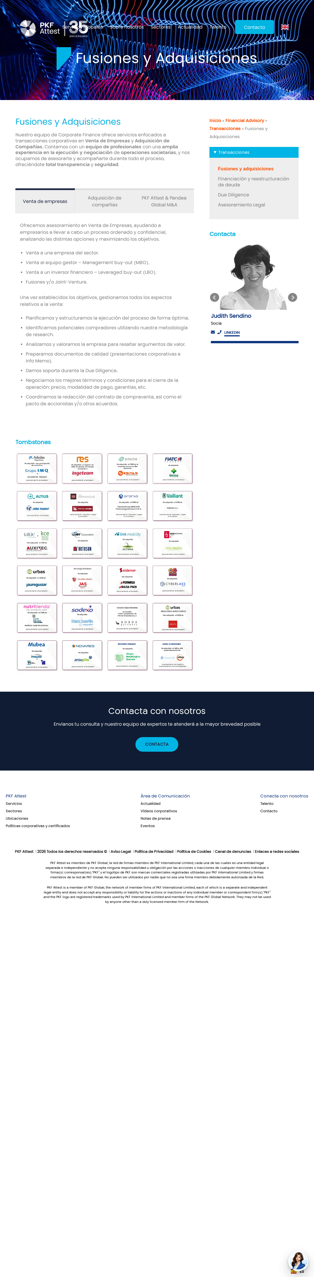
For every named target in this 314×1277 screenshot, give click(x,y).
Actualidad (190, 27)
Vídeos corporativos (159, 811)
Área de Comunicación (165, 796)
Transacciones (225, 128)
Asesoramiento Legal (241, 204)
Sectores (161, 27)
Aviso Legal (121, 851)
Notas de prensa (156, 818)
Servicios (14, 803)
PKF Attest (16, 796)
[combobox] (297, 1271)
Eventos (148, 826)
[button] (298, 1261)
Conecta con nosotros (284, 796)
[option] (254, 293)
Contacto (254, 27)
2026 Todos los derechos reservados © (72, 851)
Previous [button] (214, 297)
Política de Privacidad (154, 851)
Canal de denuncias (233, 851)
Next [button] (293, 297)
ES (297, 1271)
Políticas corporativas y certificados (38, 826)
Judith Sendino (231, 316)
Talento (218, 27)
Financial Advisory (244, 120)
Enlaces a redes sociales (277, 851)
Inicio (215, 120)
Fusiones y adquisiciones (246, 168)
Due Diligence (233, 194)
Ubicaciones (17, 818)
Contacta (157, 744)
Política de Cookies (194, 851)
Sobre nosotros (127, 27)
